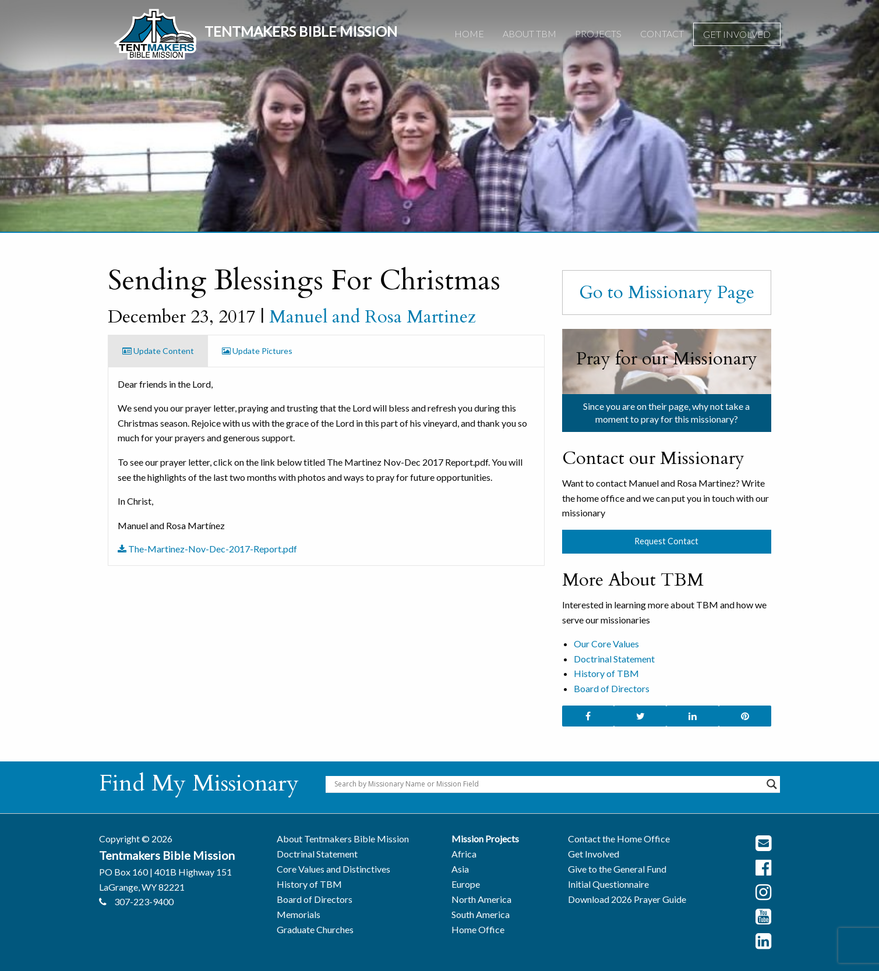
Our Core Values (606, 643)
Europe (465, 884)
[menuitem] (469, 34)
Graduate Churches (315, 929)
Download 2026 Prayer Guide (627, 899)
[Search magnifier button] (772, 784)
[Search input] (547, 784)
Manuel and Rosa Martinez (372, 316)
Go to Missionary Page (666, 292)
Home (469, 33)
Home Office (477, 929)
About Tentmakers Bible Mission (343, 838)
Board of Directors (611, 688)
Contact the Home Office (619, 838)
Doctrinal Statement (614, 658)
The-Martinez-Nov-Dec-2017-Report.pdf (207, 548)
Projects (598, 33)
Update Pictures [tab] (257, 351)
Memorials (298, 914)
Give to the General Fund (617, 868)
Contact (662, 33)
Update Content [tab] (158, 351)
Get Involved (737, 34)
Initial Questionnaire (608, 884)
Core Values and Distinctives (333, 868)
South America (480, 914)
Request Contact (666, 541)
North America (481, 899)
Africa (463, 853)
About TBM (529, 33)
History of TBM (606, 673)
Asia (460, 868)
